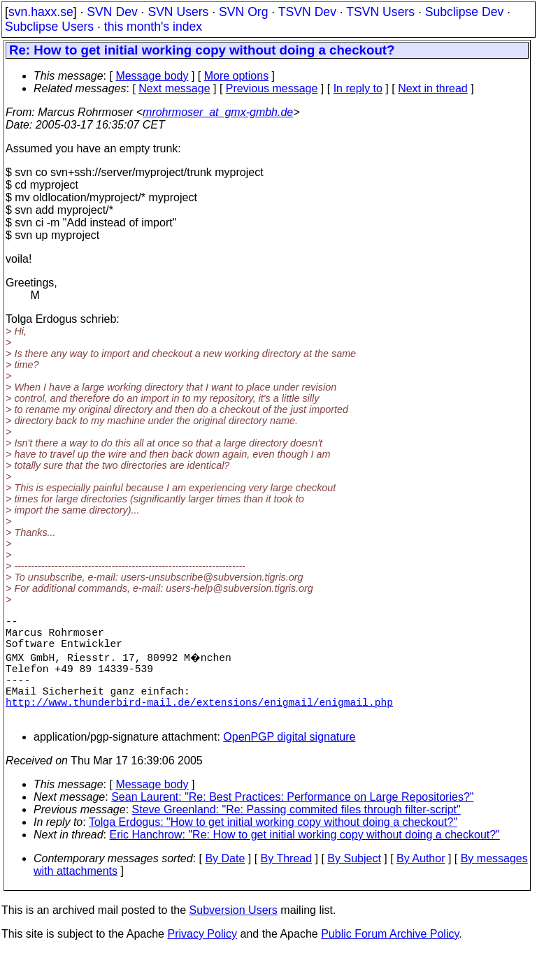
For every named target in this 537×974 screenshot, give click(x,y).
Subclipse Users (49, 27)
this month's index (153, 27)
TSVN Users (380, 12)
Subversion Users (233, 932)
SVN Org (243, 12)
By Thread (287, 881)
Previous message (272, 88)
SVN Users (178, 12)
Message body (151, 76)
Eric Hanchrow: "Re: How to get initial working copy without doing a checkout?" (305, 857)
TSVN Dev (307, 12)
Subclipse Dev (464, 12)
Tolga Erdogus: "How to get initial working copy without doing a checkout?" (273, 844)
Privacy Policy (202, 956)
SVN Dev (112, 12)
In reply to (358, 88)
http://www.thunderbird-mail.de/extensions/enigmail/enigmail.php (199, 721)
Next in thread (433, 88)
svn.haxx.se (40, 12)
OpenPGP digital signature (289, 759)
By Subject (353, 881)
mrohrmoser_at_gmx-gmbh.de (218, 112)
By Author (420, 881)
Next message (174, 88)
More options (236, 76)
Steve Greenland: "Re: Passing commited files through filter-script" (296, 832)
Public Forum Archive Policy (390, 956)
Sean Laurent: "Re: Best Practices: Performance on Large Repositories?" (292, 819)
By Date (225, 881)
